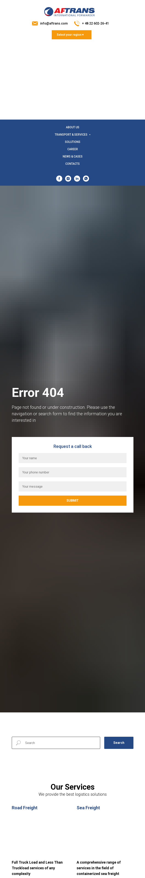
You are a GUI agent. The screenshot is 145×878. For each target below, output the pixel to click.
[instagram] (68, 179)
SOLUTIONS (72, 141)
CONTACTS (72, 163)
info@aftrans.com (54, 23)
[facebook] (59, 179)
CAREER (72, 149)
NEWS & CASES (73, 156)
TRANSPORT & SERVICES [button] (71, 134)
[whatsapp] (86, 179)
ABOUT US (72, 127)
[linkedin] (77, 179)
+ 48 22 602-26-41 (95, 23)
